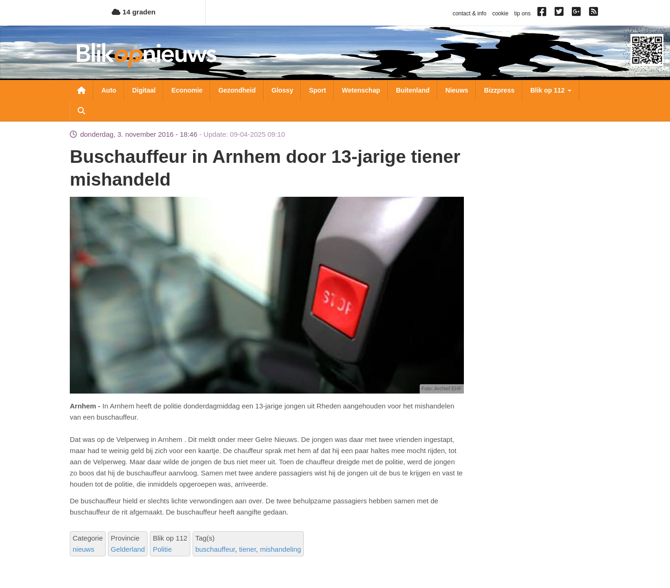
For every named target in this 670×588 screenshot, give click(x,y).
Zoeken (81, 110)
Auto (108, 90)
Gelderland (128, 549)
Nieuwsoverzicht (81, 90)
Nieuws (456, 90)
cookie (500, 13)
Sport (317, 90)
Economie (186, 90)
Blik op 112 (550, 90)
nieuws (83, 549)
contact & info (470, 13)
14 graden (133, 12)
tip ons (522, 13)
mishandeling (280, 549)
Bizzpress (499, 90)
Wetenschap (361, 90)
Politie (162, 549)
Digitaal (144, 90)
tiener (247, 549)
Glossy (283, 90)
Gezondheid (236, 90)
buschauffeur (215, 549)
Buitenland (412, 90)
